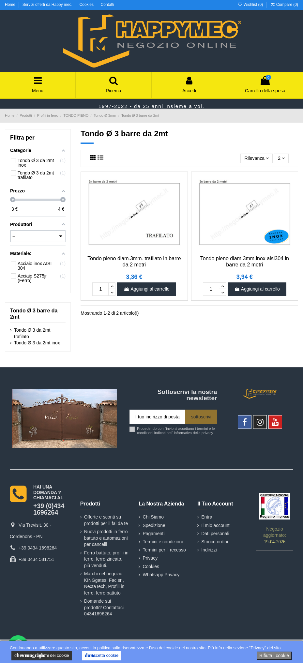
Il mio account (215, 525)
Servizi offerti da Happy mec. (48, 4)
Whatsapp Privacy (161, 574)
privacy (207, 433)
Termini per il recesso (164, 549)
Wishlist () (250, 4)
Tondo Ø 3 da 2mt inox (37, 342)
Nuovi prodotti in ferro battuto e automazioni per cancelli (106, 538)
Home (10, 4)
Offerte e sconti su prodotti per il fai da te (106, 520)
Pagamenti (153, 533)
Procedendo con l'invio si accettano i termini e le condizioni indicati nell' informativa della (176, 431)
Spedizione (154, 525)
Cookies (87, 4)
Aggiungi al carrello (146, 289)
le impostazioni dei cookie (41, 655)
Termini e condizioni (163, 541)
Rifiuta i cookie (274, 655)
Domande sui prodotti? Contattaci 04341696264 (104, 607)
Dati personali (215, 533)
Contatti (107, 4)
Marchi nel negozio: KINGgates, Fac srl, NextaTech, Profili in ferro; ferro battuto (104, 583)
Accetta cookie (101, 655)
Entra (206, 517)
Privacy (150, 558)
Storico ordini (214, 541)
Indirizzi (209, 549)
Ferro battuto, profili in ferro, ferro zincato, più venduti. (106, 559)
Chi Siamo (153, 517)
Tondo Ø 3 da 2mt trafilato (32, 333)
